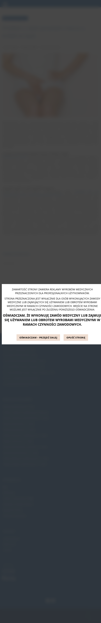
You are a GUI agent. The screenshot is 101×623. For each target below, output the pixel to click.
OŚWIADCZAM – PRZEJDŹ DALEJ (38, 337)
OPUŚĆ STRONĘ (75, 337)
